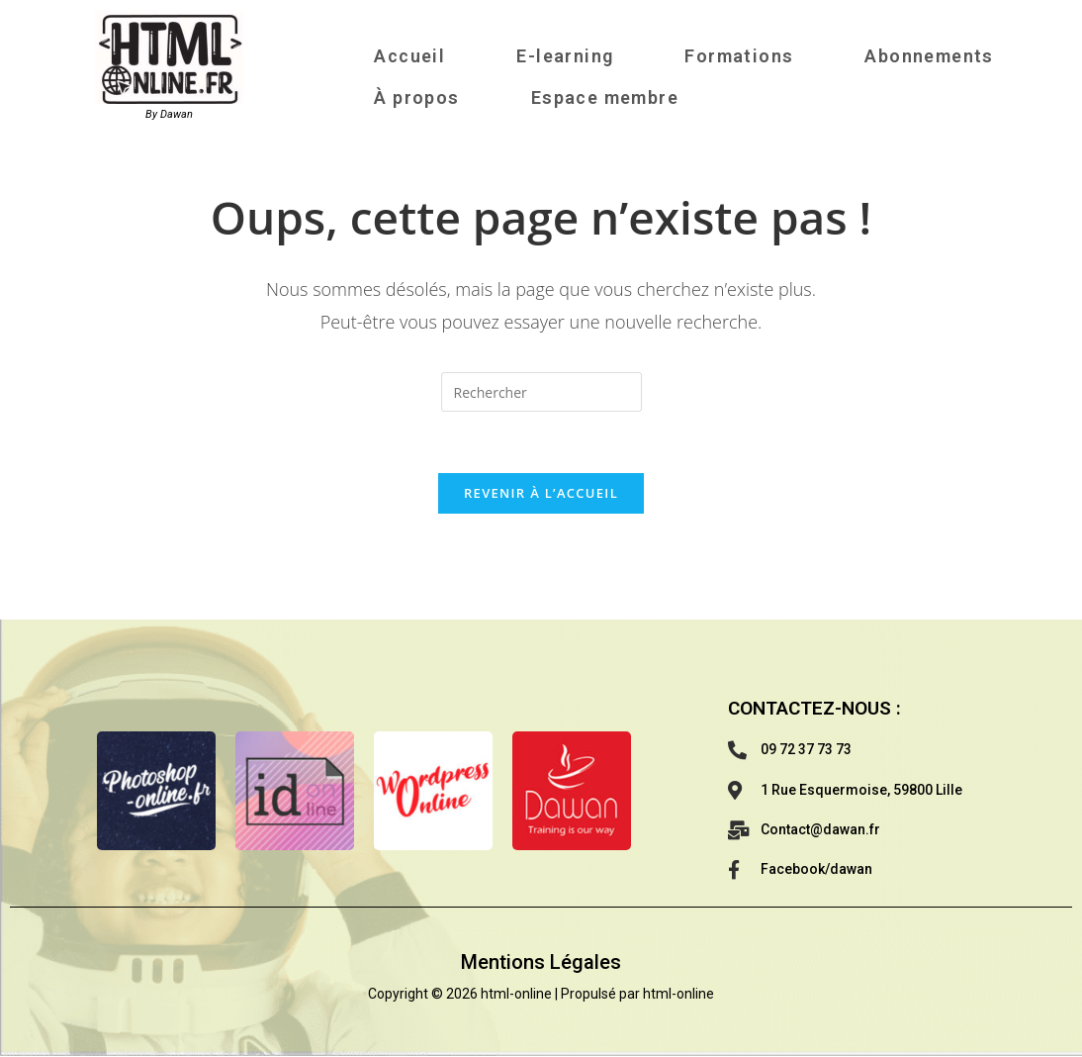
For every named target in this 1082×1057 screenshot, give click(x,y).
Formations (731, 55)
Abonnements (919, 55)
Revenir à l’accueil (541, 494)
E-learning (560, 55)
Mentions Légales (541, 963)
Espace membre (600, 95)
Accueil (408, 55)
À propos (415, 95)
